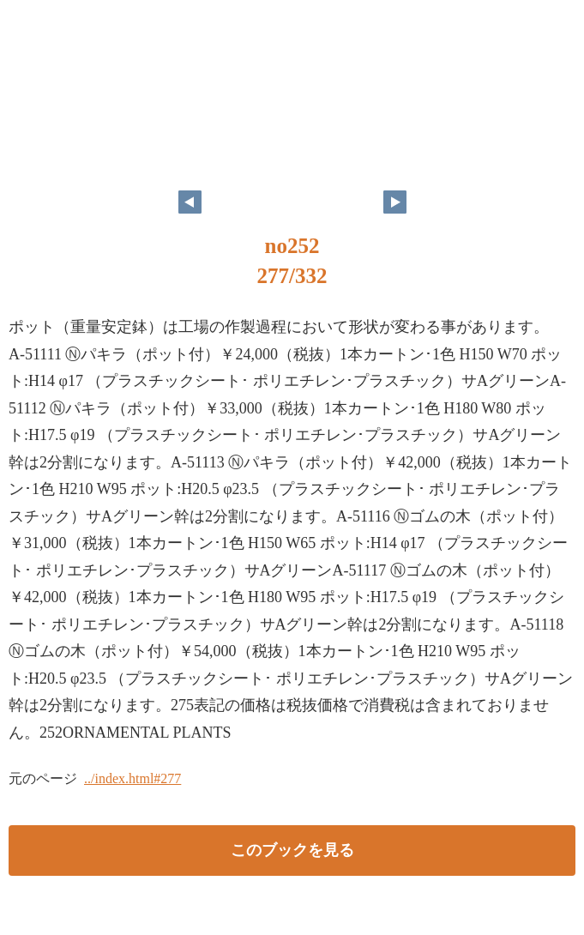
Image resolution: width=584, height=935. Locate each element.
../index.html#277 (132, 778)
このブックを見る (292, 850)
